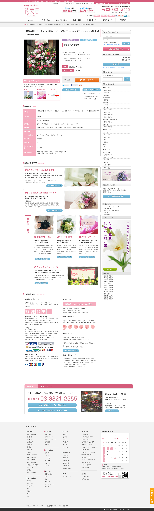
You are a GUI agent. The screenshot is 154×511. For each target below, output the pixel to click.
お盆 (64, 439)
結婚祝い (106, 95)
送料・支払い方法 (86, 444)
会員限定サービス (108, 217)
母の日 (65, 434)
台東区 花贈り (108, 280)
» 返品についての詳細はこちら (91, 94)
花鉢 (105, 144)
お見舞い (106, 107)
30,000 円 (66, 465)
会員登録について (58, 3)
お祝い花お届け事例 (87, 437)
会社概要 (65, 506)
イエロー (47, 460)
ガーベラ (47, 481)
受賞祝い (106, 124)
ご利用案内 (84, 434)
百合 (46, 479)
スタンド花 (107, 135)
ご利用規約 (27, 506)
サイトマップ (89, 3)
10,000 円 (66, 460)
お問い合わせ (79, 3)
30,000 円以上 (67, 468)
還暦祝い (106, 100)
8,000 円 (65, 458)
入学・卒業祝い (108, 90)
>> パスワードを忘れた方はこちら (111, 44)
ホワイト (47, 453)
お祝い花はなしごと (87, 462)
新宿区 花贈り (108, 297)
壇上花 (106, 132)
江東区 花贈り (108, 289)
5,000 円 (65, 455)
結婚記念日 (107, 97)
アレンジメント (108, 137)
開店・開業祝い (108, 112)
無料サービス (107, 204)
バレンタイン (67, 447)
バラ (46, 476)
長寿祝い (106, 102)
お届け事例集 (85, 467)
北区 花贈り (108, 283)
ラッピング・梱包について (111, 210)
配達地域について (86, 454)
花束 (105, 139)
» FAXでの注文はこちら (89, 99)
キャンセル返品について (88, 460)
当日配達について (86, 457)
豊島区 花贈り (108, 276)
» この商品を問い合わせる (90, 96)
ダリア (47, 486)
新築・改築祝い (108, 117)
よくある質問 (70, 3)
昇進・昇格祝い (108, 127)
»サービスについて (53, 81)
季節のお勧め (49, 474)
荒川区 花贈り (108, 285)
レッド (47, 455)
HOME (25, 24)
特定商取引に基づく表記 (54, 506)
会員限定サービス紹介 (87, 442)
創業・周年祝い (108, 114)
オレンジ (47, 463)
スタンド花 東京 (86, 465)
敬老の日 (65, 442)
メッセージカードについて (111, 207)
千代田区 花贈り (109, 295)
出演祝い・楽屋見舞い (110, 119)
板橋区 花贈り (108, 282)
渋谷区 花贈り (108, 299)
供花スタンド (108, 155)
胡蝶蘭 (106, 142)
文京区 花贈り (108, 278)
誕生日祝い (107, 92)
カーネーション (49, 484)
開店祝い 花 (67, 476)
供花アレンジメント (110, 157)
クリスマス (66, 444)
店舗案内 (84, 474)
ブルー (47, 465)
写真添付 (106, 212)
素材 (105, 147)
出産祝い (106, 105)
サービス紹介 (85, 439)
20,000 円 (66, 463)
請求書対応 (107, 214)
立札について (108, 209)
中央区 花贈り (108, 291)
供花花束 (106, 160)
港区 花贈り (108, 293)
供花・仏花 (107, 152)
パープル (47, 458)
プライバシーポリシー (39, 506)
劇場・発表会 (108, 122)
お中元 (65, 437)
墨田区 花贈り (108, 287)
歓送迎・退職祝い (109, 110)
